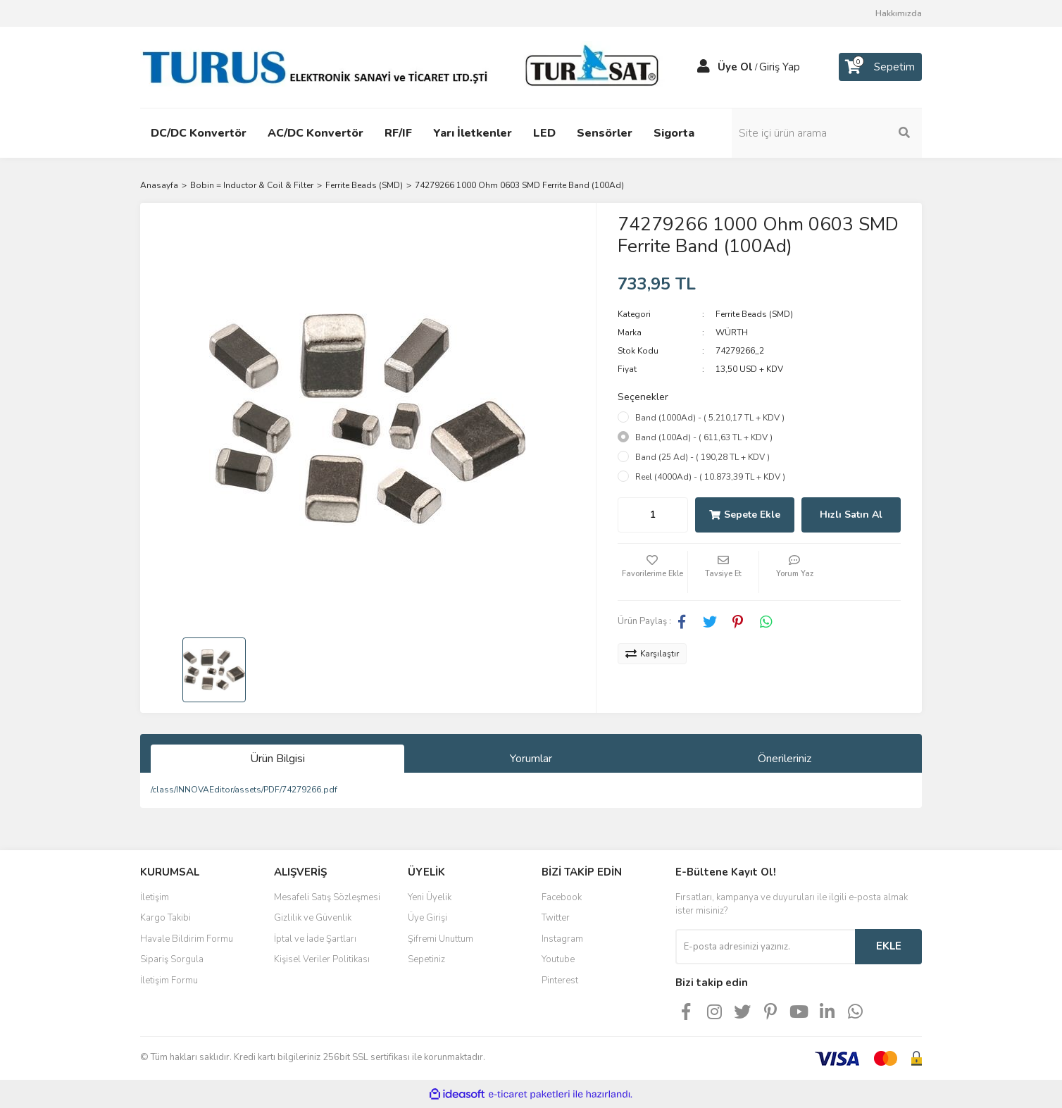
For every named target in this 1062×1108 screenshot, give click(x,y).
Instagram (562, 939)
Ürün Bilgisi (277, 758)
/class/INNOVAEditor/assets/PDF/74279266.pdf (244, 789)
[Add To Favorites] (653, 572)
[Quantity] (653, 515)
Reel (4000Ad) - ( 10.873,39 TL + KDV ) (710, 477)
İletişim (154, 897)
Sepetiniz (426, 959)
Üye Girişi (427, 917)
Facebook (562, 897)
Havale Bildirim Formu (186, 939)
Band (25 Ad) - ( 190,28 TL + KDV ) (702, 457)
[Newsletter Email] (765, 946)
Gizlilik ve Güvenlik (312, 917)
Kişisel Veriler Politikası (322, 959)
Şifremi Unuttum (440, 939)
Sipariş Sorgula (172, 959)
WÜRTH (732, 332)
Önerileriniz (784, 758)
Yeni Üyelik (429, 897)
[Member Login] (703, 66)
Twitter (556, 917)
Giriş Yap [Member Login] (779, 67)
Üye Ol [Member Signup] (735, 67)
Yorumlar (531, 758)
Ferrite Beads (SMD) (754, 314)
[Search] (827, 133)
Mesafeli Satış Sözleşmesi (327, 897)
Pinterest (560, 980)
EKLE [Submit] (888, 946)
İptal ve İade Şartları (315, 939)
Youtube (558, 959)
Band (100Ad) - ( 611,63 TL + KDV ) (704, 437)
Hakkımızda (898, 13)
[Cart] (880, 67)
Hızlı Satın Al (851, 514)
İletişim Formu (169, 980)
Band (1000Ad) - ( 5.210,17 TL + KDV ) (710, 417)
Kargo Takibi (165, 917)
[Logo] (404, 66)
